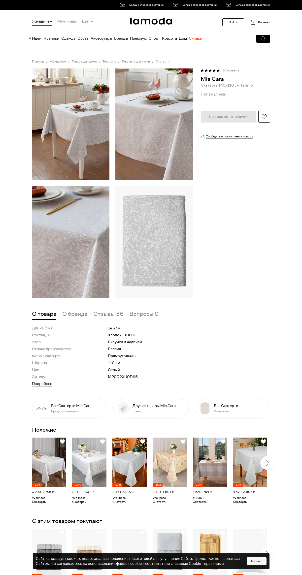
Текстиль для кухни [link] (136, 62)
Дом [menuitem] (183, 38)
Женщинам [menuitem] (42, 21)
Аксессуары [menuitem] (101, 38)
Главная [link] (38, 62)
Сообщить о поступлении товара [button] (229, 136)
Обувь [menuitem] (83, 38)
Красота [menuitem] (169, 38)
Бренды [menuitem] (121, 38)
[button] (263, 39)
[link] (142, 5)
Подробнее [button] (42, 383)
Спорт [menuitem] (154, 38)
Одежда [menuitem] (68, 38)
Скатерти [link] (162, 62)
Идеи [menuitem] (36, 38)
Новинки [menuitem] (51, 38)
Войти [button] (233, 22)
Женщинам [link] (58, 62)
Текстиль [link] (109, 62)
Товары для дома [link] (84, 62)
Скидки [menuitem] (195, 38)
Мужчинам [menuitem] (67, 21)
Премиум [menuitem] (138, 38)
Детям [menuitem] (87, 21)
